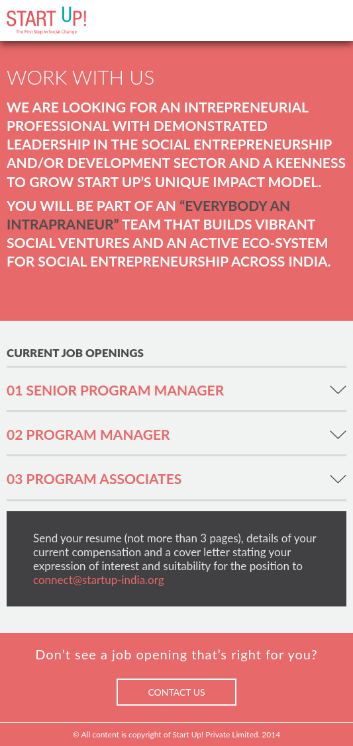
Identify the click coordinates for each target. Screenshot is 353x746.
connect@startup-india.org (98, 580)
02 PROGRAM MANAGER (88, 434)
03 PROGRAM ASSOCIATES (94, 478)
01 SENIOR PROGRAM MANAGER (115, 390)
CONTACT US (176, 692)
